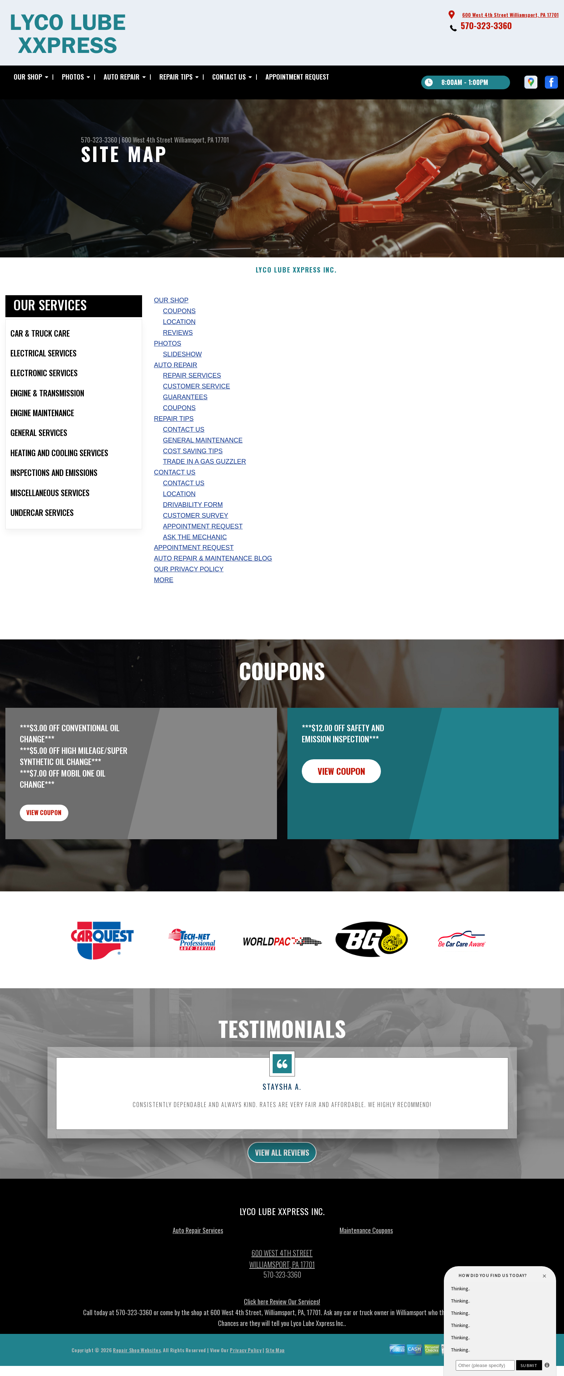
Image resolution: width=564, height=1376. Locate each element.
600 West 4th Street (147, 139)
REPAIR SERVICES (192, 403)
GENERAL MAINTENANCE (202, 468)
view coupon (59, 844)
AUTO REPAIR (122, 76)
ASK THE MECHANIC (195, 565)
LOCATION (179, 350)
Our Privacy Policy (188, 597)
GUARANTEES (185, 425)
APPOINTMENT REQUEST (297, 76)
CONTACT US (229, 76)
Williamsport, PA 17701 (201, 139)
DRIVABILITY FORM (193, 532)
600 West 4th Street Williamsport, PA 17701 (510, 14)
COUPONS (179, 339)
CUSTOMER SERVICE (196, 414)
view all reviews (282, 1188)
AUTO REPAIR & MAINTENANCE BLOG (213, 586)
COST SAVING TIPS (193, 479)
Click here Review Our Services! (282, 1339)
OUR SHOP (28, 76)
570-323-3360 (486, 25)
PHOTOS (73, 76)
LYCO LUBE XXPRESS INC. (296, 298)
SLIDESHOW (182, 382)
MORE (163, 608)
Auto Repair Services (198, 1268)
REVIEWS (178, 360)
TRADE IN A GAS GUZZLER (204, 489)
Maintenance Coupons (366, 1268)
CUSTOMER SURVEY (195, 543)
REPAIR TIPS (175, 76)
